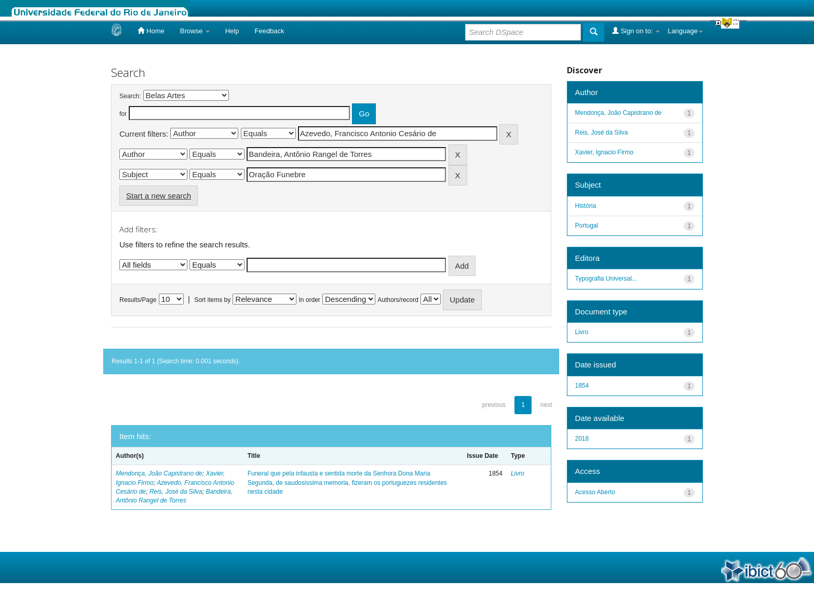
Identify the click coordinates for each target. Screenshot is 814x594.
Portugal (587, 225)
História (585, 205)
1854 (582, 385)
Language (685, 31)
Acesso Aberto (595, 492)
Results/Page (137, 299)
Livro (517, 473)
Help (232, 31)
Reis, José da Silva (176, 491)
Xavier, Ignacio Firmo (604, 152)
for (123, 113)
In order (309, 299)
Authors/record (397, 299)
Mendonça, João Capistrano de (159, 473)
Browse (195, 31)
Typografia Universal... (606, 278)
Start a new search (158, 195)
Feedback (269, 31)
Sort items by (212, 299)
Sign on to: (636, 31)
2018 (582, 438)
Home (151, 31)
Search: (130, 96)
